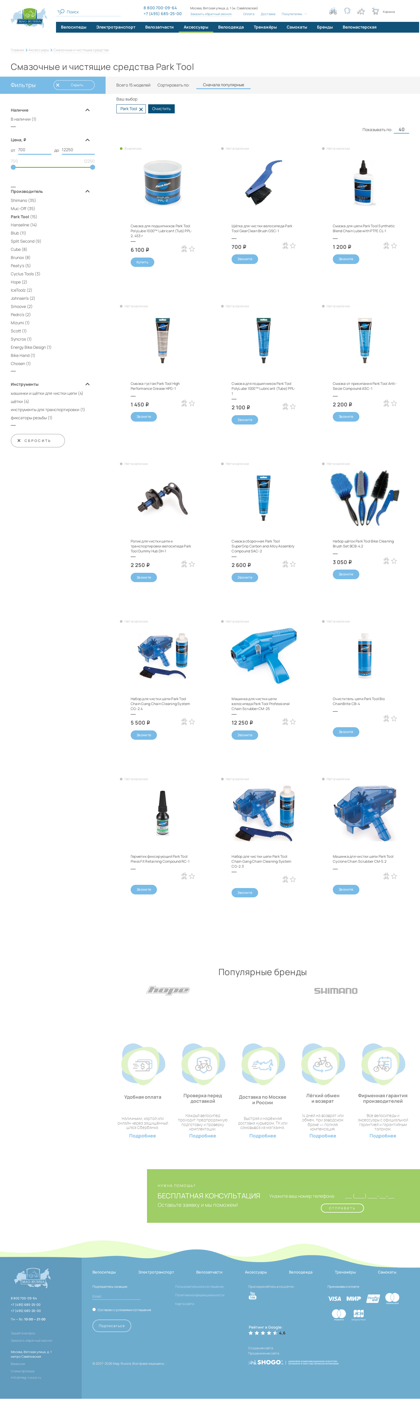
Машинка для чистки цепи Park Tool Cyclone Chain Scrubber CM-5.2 (364, 870)
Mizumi (17, 323)
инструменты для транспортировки (45, 410)
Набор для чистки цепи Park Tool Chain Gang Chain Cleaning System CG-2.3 (262, 870)
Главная (17, 49)
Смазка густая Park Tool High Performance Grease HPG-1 (159, 387)
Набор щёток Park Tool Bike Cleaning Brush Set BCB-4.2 (360, 545)
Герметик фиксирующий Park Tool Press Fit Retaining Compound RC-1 (159, 870)
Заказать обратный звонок (210, 14)
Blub (15, 234)
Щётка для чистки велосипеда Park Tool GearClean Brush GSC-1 (264, 228)
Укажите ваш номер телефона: (294, 1215)
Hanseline (20, 225)
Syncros (18, 340)
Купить (142, 262)
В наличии (21, 119)
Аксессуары (39, 49)
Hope (16, 283)
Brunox (17, 258)
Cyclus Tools (22, 274)
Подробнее (142, 1155)
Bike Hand (20, 356)
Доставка (267, 14)
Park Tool (20, 217)
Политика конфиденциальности (199, 1314)
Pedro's (17, 315)
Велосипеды (104, 1291)
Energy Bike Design (28, 348)
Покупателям (291, 14)
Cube (16, 250)
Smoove (18, 307)
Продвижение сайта (263, 1371)
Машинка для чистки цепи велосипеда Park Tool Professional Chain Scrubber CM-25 (264, 709)
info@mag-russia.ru (26, 1396)
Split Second (22, 242)
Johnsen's (20, 299)
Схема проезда (22, 1390)
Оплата (247, 14)
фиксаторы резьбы (29, 418)
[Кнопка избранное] (361, 11)
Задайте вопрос (23, 1352)
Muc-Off (18, 209)
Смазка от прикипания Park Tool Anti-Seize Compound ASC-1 (364, 387)
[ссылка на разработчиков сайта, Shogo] (293, 1377)
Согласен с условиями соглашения (124, 1329)
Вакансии (18, 1382)
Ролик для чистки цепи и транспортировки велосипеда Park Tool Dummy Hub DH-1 (161, 548)
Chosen (18, 364)
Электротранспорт (156, 1291)
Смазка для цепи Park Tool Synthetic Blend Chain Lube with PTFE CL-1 (364, 230)
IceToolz (18, 291)
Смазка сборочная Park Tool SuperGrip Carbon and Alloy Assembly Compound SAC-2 (260, 548)
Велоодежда (300, 1291)
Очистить (161, 108)
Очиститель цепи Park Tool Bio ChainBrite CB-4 (363, 704)
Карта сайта (184, 1323)
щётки (17, 402)
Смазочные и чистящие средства (81, 49)
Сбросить (34, 441)
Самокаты (387, 1291)
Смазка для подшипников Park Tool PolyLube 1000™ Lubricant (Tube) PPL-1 (262, 389)
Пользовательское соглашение (199, 1305)
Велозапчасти (209, 1291)
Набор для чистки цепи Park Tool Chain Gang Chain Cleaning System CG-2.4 (161, 706)
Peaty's (17, 266)
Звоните (244, 259)
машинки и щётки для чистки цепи (44, 394)
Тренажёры (345, 1291)
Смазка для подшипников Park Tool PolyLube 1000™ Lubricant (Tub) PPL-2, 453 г (161, 230)
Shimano (19, 201)
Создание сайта (260, 1367)
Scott (16, 331)
